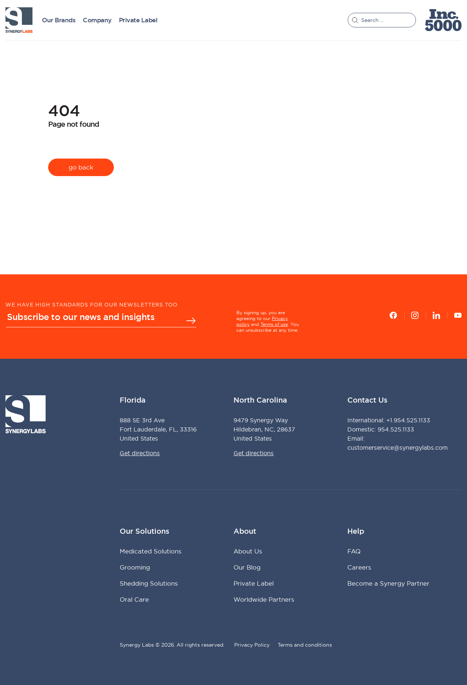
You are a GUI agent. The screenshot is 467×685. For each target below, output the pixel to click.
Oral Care (134, 599)
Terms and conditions (305, 644)
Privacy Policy (252, 644)
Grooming (135, 567)
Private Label (138, 20)
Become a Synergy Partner (388, 583)
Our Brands (59, 20)
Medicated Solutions (150, 551)
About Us (248, 551)
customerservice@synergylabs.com (397, 447)
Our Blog (247, 567)
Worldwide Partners (264, 599)
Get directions (140, 453)
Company (97, 20)
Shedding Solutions (149, 583)
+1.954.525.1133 (408, 420)
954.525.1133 (396, 429)
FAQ (353, 551)
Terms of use (274, 324)
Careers (359, 567)
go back (81, 167)
